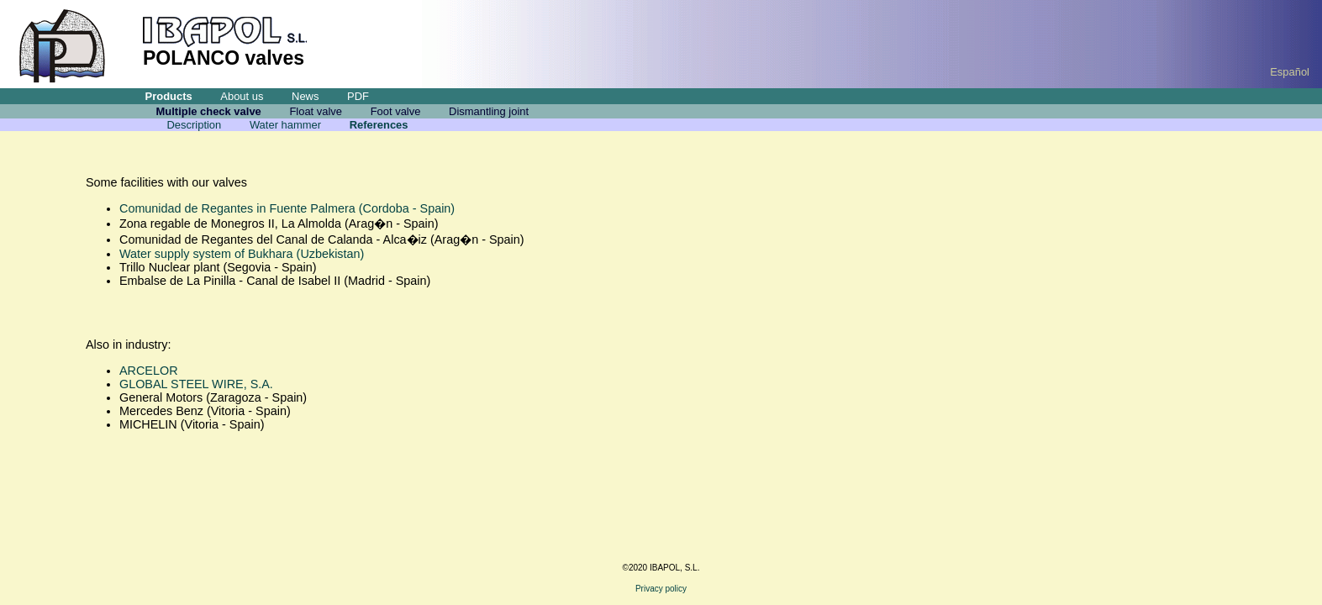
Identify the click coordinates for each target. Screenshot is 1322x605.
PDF (358, 96)
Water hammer (285, 124)
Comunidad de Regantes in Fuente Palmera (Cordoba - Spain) (287, 208)
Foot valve (396, 111)
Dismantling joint (489, 111)
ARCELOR (148, 370)
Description (193, 124)
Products (168, 96)
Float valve (315, 111)
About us (241, 96)
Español (1289, 72)
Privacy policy (661, 588)
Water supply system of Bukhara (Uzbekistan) (241, 253)
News (305, 96)
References (379, 124)
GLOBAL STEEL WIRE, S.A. (196, 384)
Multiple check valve (208, 111)
